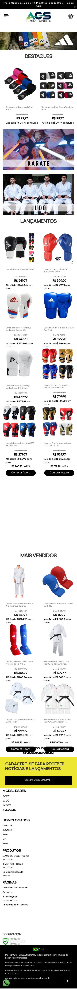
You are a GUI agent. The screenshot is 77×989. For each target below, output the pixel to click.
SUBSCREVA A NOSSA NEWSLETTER (38, 780)
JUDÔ (6, 801)
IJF (4, 839)
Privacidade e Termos (15, 905)
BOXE (6, 796)
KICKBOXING (10, 810)
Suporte (7, 892)
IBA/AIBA (7, 830)
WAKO (6, 843)
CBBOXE (7, 825)
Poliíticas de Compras (15, 887)
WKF (5, 834)
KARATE (7, 805)
